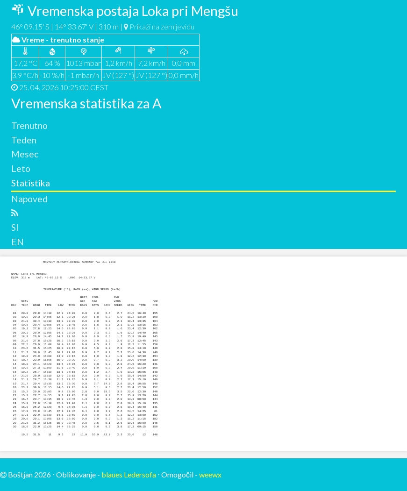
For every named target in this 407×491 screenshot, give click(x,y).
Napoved (29, 198)
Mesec (24, 154)
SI (15, 227)
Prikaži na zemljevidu (159, 26)
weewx (210, 474)
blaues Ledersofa (128, 474)
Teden (23, 140)
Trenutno (29, 125)
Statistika (30, 183)
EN (17, 241)
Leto (20, 168)
